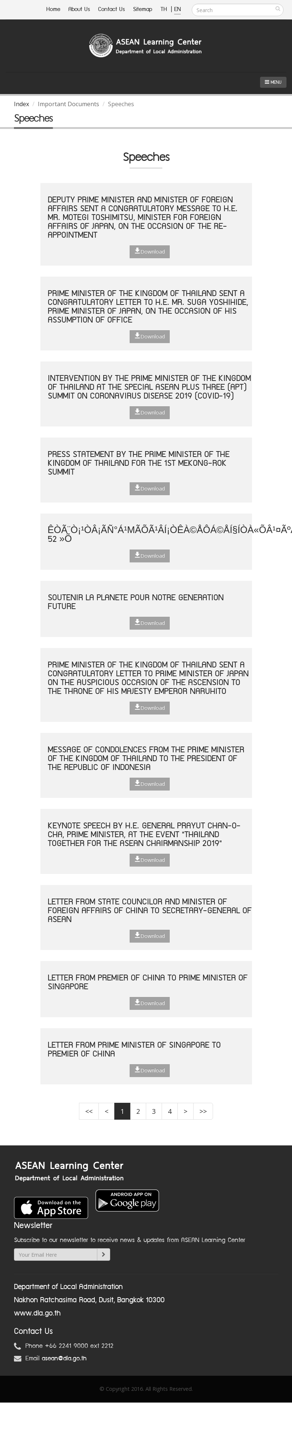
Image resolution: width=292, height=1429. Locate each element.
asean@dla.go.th (64, 1358)
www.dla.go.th (37, 1313)
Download (149, 251)
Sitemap (142, 9)
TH (165, 9)
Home (53, 9)
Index (21, 104)
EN (177, 9)
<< (89, 1111)
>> (203, 1111)
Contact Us (111, 9)
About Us (79, 9)
